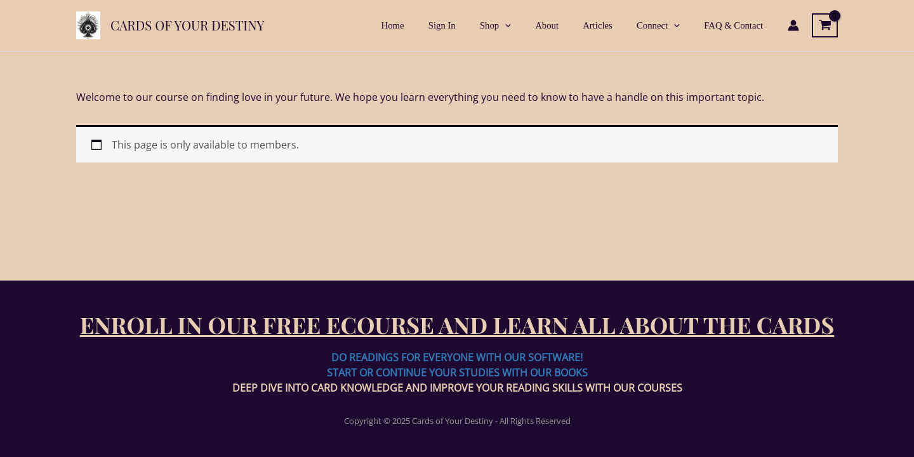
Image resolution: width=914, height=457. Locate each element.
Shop (520, 25)
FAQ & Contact (736, 25)
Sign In (472, 25)
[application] (530, 25)
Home (429, 25)
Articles (611, 25)
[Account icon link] (793, 25)
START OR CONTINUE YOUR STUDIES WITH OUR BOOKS (457, 373)
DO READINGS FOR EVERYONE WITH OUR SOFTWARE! (457, 357)
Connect (666, 25)
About (566, 25)
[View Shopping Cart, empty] (825, 25)
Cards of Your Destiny (187, 25)
